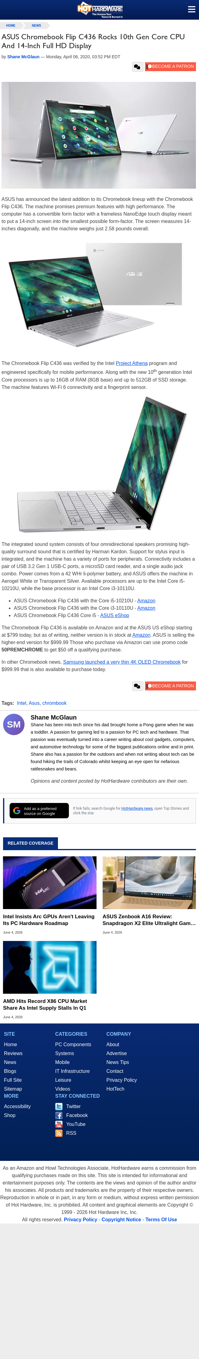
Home (10, 1044)
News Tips (117, 1062)
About (112, 1044)
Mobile (62, 1062)
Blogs (10, 1071)
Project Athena (132, 363)
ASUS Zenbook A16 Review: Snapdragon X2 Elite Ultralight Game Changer (148, 920)
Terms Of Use (161, 1219)
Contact (114, 1071)
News (36, 25)
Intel (21, 703)
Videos (62, 1089)
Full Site (13, 1080)
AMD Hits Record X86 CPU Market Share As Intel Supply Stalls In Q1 (45, 1004)
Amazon (146, 600)
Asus (34, 703)
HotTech (115, 1089)
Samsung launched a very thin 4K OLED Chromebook (122, 662)
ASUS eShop (114, 615)
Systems (64, 1053)
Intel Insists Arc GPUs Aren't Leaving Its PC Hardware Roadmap (48, 920)
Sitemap (13, 1089)
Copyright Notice (121, 1219)
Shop (9, 1115)
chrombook (54, 703)
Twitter (73, 1106)
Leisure (63, 1080)
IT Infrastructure (72, 1071)
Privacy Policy (121, 1080)
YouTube (76, 1124)
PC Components (73, 1044)
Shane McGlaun (54, 717)
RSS (71, 1133)
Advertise (116, 1053)
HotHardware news (137, 808)
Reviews (13, 1053)
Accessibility (17, 1106)
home (10, 25)
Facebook (77, 1115)
